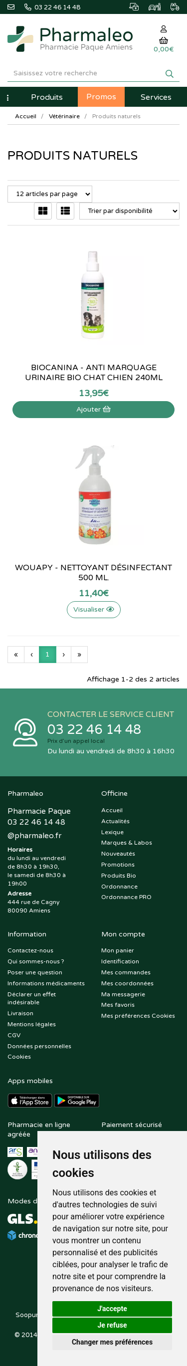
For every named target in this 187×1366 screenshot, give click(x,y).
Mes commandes (126, 972)
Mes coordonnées (127, 983)
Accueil (25, 116)
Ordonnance (119, 886)
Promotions (118, 864)
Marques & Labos (126, 842)
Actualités (115, 821)
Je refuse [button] (112, 1325)
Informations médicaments (46, 983)
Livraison (20, 1013)
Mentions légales (31, 1024)
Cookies (19, 1056)
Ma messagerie (123, 994)
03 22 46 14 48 (94, 729)
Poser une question (34, 972)
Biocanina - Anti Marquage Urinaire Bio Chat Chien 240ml (94, 373)
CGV (13, 1035)
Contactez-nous (30, 950)
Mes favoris (118, 1004)
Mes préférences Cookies (138, 1015)
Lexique (112, 832)
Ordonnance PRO (126, 897)
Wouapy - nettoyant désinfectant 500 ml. (93, 573)
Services (156, 97)
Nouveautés (118, 853)
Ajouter (93, 409)
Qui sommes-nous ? (35, 961)
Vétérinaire (64, 116)
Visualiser (93, 609)
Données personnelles (39, 1046)
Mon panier (117, 950)
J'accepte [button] (112, 1309)
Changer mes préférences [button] (112, 1342)
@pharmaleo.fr (34, 835)
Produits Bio (118, 875)
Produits (47, 97)
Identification (120, 961)
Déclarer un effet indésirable (31, 998)
